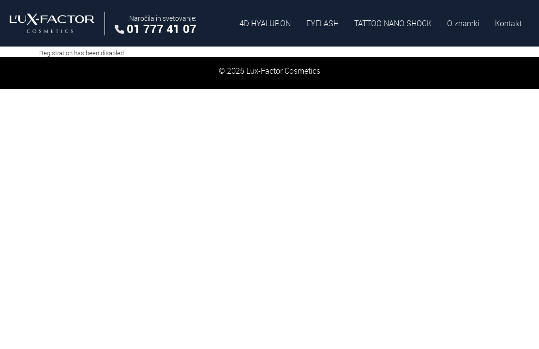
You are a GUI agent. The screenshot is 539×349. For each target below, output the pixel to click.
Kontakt (508, 23)
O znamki (463, 23)
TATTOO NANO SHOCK (393, 23)
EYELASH (322, 23)
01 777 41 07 (161, 28)
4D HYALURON (265, 23)
